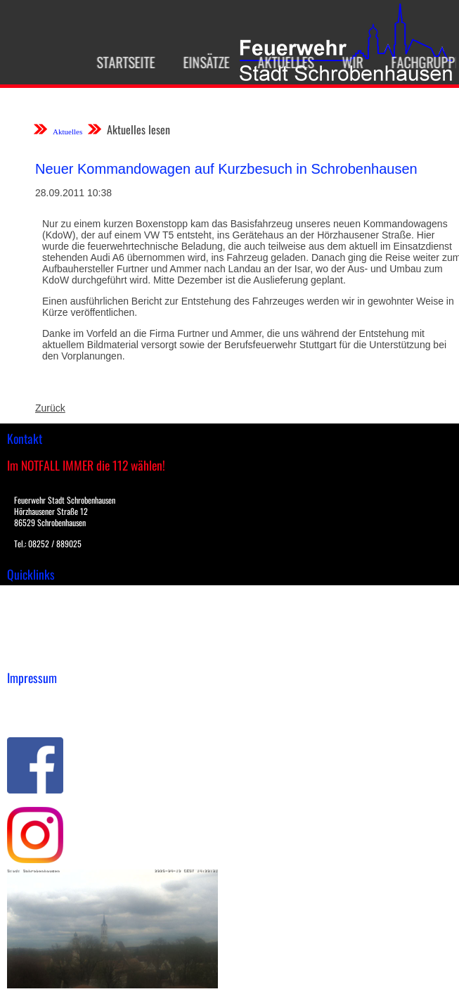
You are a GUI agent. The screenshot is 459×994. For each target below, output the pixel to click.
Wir (346, 61)
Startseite (120, 61)
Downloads (31, 610)
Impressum (32, 700)
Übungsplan (34, 625)
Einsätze (200, 61)
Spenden (26, 655)
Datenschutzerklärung (56, 715)
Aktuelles (280, 61)
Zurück (50, 408)
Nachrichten (34, 640)
